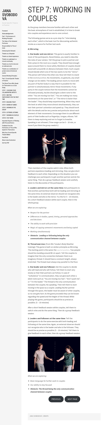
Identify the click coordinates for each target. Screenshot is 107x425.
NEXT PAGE (71, 399)
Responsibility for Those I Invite (9, 47)
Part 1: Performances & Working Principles (8, 37)
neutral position (40, 77)
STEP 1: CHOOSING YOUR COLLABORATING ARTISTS (9, 91)
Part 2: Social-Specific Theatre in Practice (10, 79)
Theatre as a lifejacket (8, 53)
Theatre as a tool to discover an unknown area (10, 65)
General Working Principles (9, 76)
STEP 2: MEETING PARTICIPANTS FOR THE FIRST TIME (10, 97)
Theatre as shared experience (10, 56)
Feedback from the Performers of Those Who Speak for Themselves (9, 128)
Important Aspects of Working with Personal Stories (10, 122)
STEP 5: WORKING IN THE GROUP (9, 108)
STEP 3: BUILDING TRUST (9, 102)
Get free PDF (5, 143)
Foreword (5, 31)
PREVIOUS (54, 399)
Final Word (5, 137)
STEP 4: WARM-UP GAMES (9, 105)
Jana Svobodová (9, 15)
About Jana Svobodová (8, 140)
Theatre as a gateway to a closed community (9, 60)
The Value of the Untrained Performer (9, 42)
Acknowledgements (7, 33)
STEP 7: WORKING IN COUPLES (10, 115)
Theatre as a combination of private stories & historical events (10, 71)
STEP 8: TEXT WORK (7, 118)
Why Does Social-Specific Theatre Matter (9, 133)
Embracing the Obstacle (8, 51)
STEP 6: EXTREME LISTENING (10, 112)
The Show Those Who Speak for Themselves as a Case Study (10, 85)
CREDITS (46, 416)
